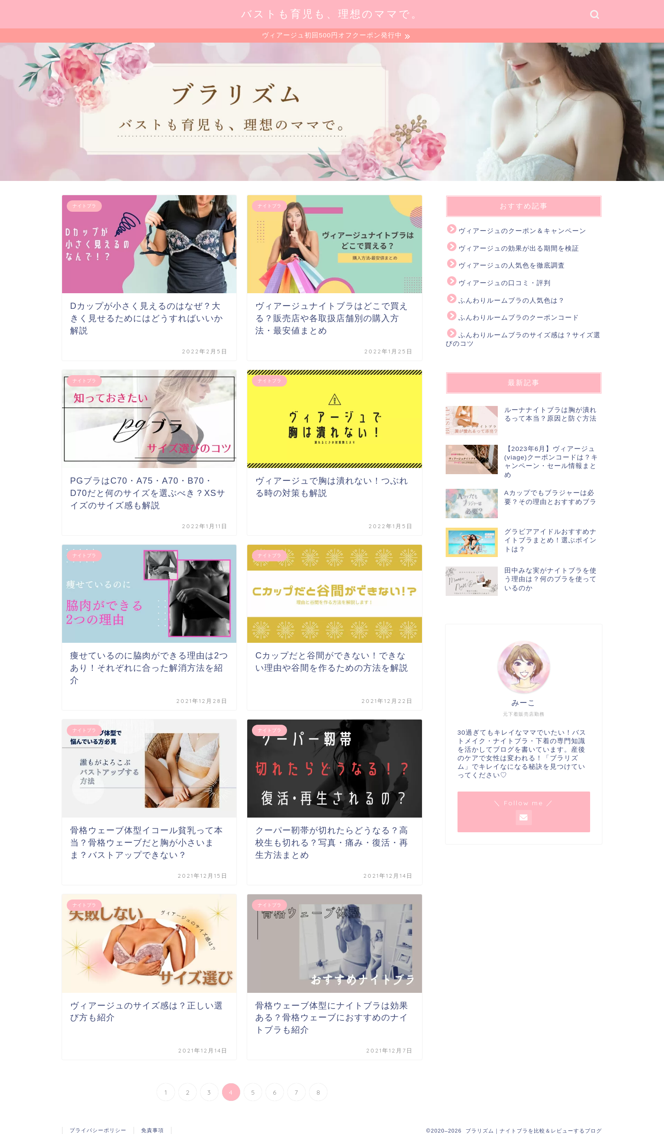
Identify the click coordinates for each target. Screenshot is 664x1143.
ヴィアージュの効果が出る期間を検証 (518, 249)
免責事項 (152, 1131)
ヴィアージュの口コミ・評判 (504, 284)
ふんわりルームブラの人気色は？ (511, 301)
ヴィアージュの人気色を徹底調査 (511, 266)
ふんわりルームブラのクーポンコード (518, 319)
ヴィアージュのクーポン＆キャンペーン (522, 232)
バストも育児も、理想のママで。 (332, 13)
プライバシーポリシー (98, 1131)
